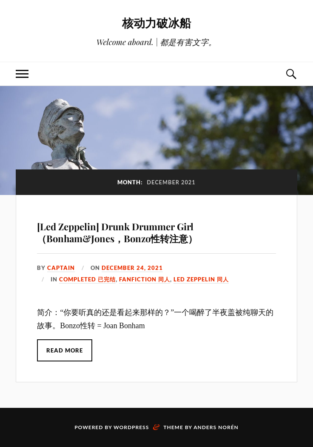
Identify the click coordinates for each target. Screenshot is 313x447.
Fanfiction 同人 (144, 279)
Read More (64, 350)
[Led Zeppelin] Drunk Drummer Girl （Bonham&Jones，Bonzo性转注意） (117, 232)
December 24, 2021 (132, 267)
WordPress (131, 427)
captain (61, 267)
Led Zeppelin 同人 (201, 279)
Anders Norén (216, 427)
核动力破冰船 (156, 22)
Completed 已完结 (87, 279)
